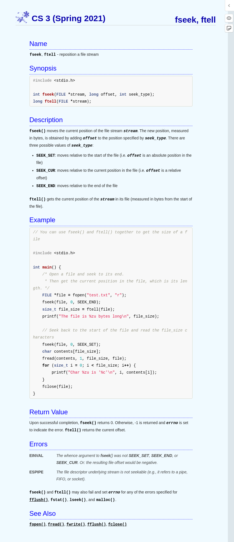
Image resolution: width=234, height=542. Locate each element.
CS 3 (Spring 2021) (68, 18)
